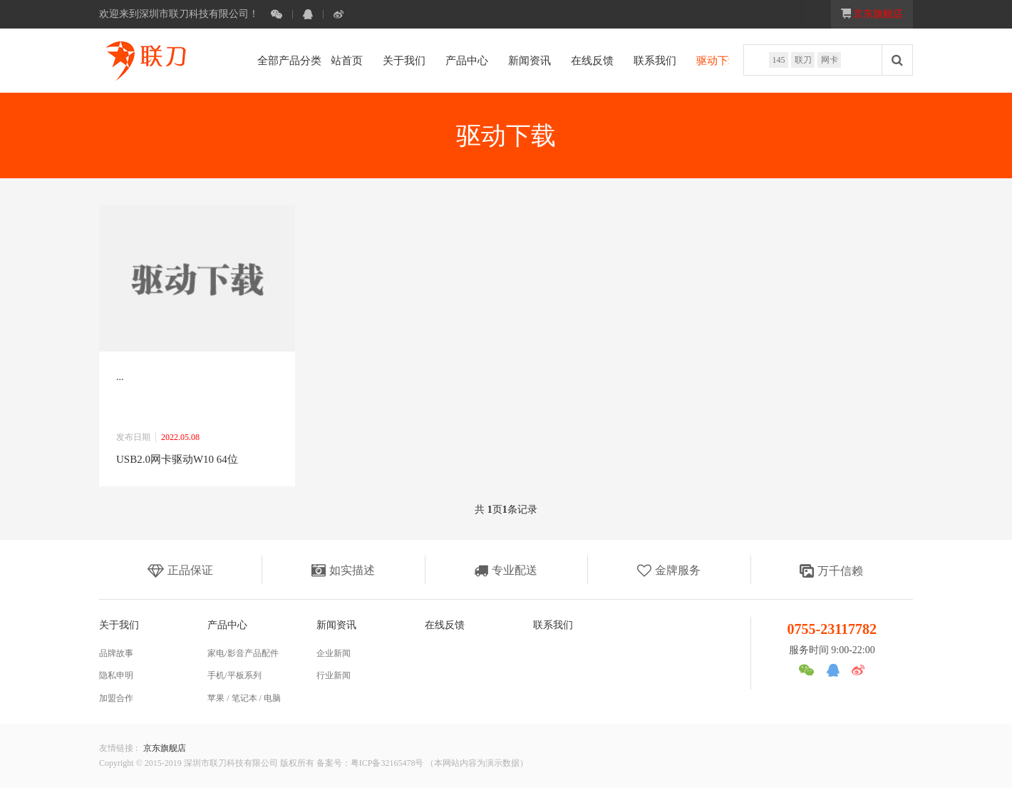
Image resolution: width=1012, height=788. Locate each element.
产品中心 (441, 60)
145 (774, 61)
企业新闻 (333, 653)
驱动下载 (692, 60)
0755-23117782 (832, 629)
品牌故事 (116, 653)
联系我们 (630, 60)
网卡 (828, 61)
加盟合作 (116, 698)
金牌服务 (669, 570)
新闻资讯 (504, 60)
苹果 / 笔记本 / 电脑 (244, 698)
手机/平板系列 (234, 675)
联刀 (800, 61)
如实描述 (343, 570)
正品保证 (180, 570)
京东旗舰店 (164, 748)
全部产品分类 (284, 60)
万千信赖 (831, 571)
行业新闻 (333, 675)
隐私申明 (116, 675)
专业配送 (505, 570)
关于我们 (379, 60)
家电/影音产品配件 (242, 653)
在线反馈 (567, 60)
